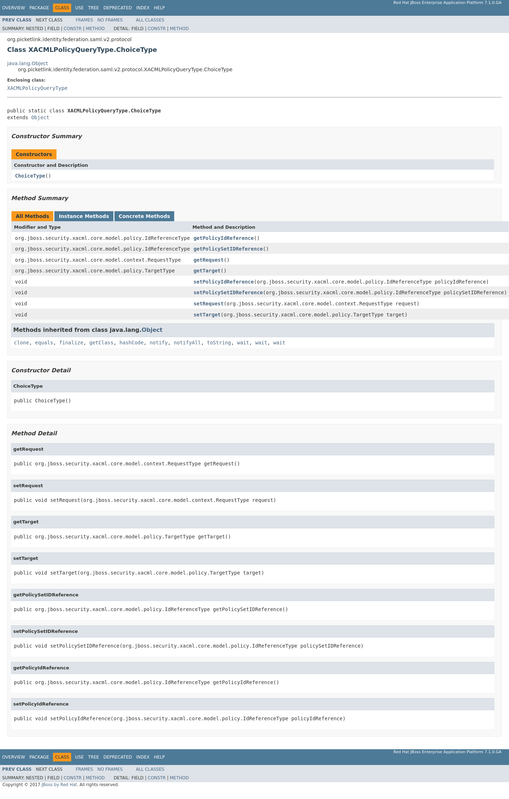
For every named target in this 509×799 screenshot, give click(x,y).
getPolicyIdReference (224, 238)
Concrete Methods (144, 216)
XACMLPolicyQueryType (37, 88)
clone (21, 342)
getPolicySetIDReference (228, 249)
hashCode (131, 342)
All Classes (150, 20)
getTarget (207, 270)
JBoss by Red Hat (59, 784)
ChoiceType (30, 176)
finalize (71, 342)
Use (79, 7)
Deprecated (117, 7)
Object (40, 117)
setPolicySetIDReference (228, 292)
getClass (101, 342)
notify (159, 342)
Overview (13, 7)
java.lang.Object (27, 63)
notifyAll (187, 342)
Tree (93, 7)
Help (159, 7)
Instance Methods (84, 216)
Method (95, 28)
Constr (73, 28)
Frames (84, 20)
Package (39, 7)
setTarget (207, 315)
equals (44, 342)
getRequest (209, 260)
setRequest (209, 303)
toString (219, 342)
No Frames (110, 20)
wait (243, 342)
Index (143, 7)
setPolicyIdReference (224, 282)
